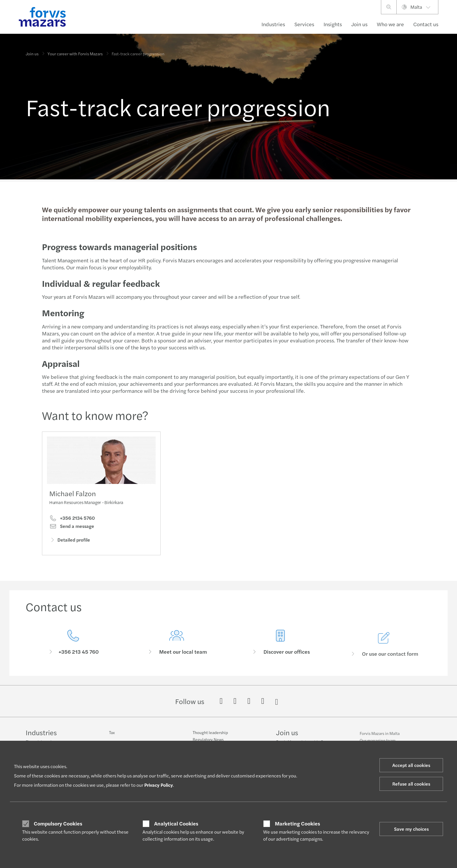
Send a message (71, 527)
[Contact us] (73, 650)
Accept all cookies (411, 765)
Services (304, 24)
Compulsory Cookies (58, 823)
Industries (273, 24)
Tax (112, 735)
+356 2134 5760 (72, 519)
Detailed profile (69, 540)
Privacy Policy (158, 785)
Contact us (425, 24)
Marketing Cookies (297, 823)
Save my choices (411, 828)
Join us (359, 24)
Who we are (390, 24)
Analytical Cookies (176, 823)
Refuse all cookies (411, 783)
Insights (333, 24)
